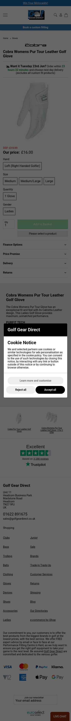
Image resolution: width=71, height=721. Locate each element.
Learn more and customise (35, 380)
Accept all (50, 389)
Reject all (20, 389)
